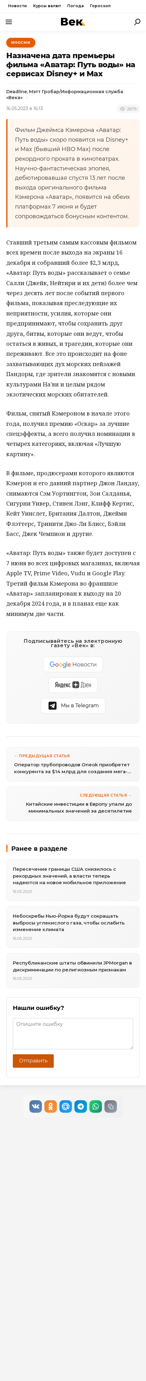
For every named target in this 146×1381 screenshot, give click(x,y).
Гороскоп (100, 5)
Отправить (33, 1061)
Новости (17, 5)
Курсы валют (47, 5)
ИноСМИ (20, 42)
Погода (75, 5)
